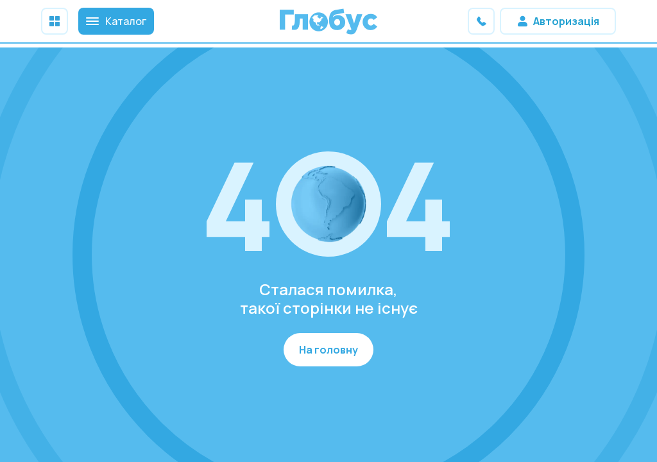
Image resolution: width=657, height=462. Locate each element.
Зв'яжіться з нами (481, 21)
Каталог (116, 21)
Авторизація (566, 21)
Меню (54, 21)
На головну (328, 350)
